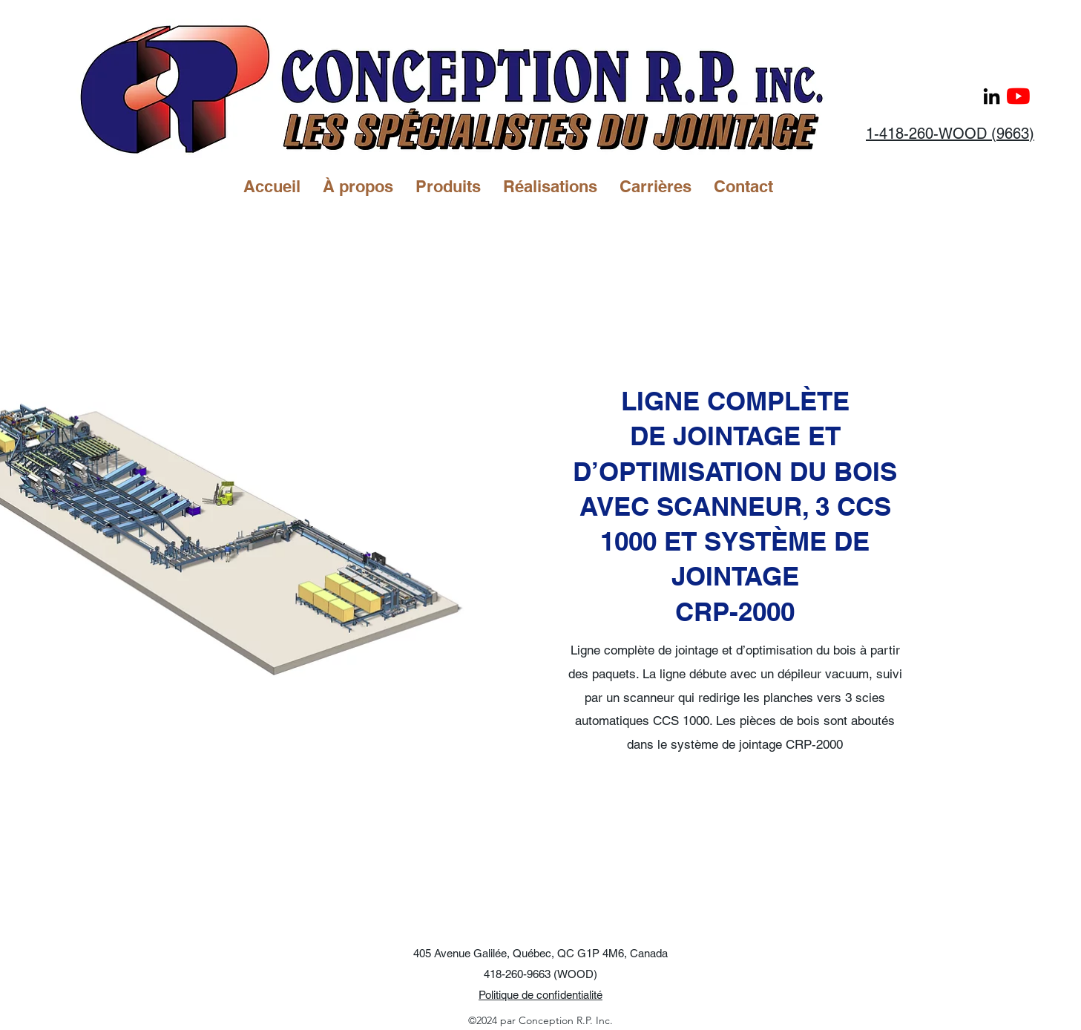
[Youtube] (1018, 96)
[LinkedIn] (991, 96)
